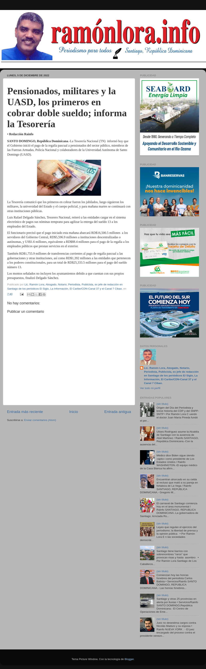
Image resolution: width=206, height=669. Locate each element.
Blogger (129, 659)
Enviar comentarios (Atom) (40, 420)
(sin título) (162, 403)
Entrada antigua (117, 412)
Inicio (73, 412)
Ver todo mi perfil (150, 388)
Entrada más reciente (25, 412)
